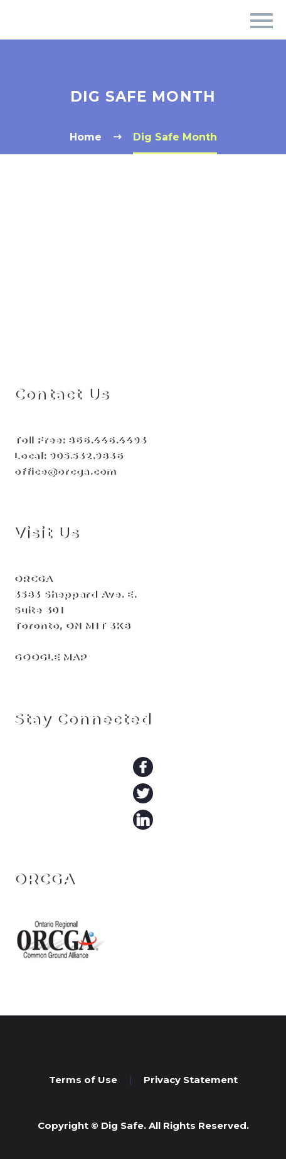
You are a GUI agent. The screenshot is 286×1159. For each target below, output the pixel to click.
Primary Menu (261, 20)
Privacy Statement (191, 1080)
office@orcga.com (64, 471)
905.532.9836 (85, 456)
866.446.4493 (106, 440)
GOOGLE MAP (50, 657)
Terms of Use (83, 1080)
